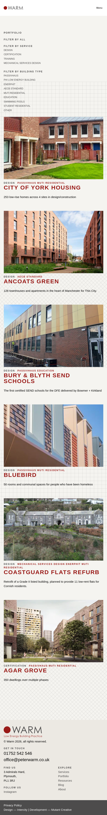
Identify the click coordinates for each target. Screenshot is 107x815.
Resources (65, 780)
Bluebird (20, 475)
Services (63, 772)
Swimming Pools (14, 101)
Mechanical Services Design (22, 63)
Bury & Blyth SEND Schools (37, 378)
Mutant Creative (61, 809)
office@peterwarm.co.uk (26, 759)
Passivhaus (11, 75)
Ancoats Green (31, 281)
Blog (61, 784)
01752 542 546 (18, 753)
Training (9, 59)
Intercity (22, 809)
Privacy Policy (13, 805)
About (62, 789)
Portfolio (63, 776)
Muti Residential (14, 93)
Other (8, 110)
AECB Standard (13, 88)
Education (10, 97)
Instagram (10, 791)
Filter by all (14, 39)
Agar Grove (25, 670)
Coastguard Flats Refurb (51, 572)
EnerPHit (9, 84)
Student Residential (17, 106)
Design (8, 50)
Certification (12, 54)
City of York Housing (42, 187)
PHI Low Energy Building (19, 80)
